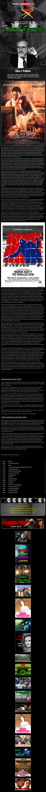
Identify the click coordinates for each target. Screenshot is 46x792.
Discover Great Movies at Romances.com (23, 513)
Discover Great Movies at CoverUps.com (23, 508)
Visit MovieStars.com (23, 506)
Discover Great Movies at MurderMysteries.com (23, 510)
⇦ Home (23, 32)
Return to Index (23, 504)
